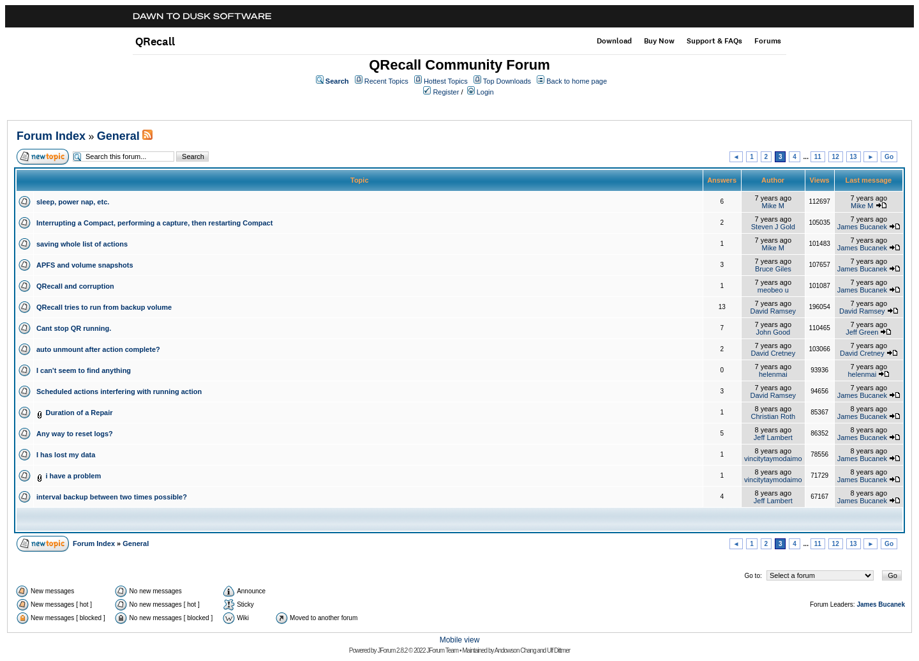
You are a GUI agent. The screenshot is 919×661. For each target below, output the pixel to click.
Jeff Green (862, 332)
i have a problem (73, 476)
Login (485, 92)
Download (614, 41)
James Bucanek (862, 227)
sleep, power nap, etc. (72, 202)
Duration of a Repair (78, 412)
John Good (773, 332)
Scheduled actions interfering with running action (119, 391)
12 (835, 156)
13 (853, 156)
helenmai (773, 374)
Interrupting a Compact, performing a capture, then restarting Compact (154, 223)
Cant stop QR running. (73, 328)
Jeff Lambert (773, 437)
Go (889, 156)
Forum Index (51, 136)
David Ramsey (773, 311)
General (118, 136)
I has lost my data (65, 455)
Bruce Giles (773, 269)
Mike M (773, 205)
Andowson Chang (515, 650)
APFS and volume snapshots (84, 265)
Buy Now (659, 41)
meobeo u (773, 290)
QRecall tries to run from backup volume (104, 307)
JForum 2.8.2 (392, 650)
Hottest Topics (446, 81)
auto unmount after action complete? (98, 349)
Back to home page (576, 81)
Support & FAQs (714, 41)
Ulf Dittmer (558, 650)
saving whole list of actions (82, 244)
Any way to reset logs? (74, 433)
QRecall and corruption (75, 286)
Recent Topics (386, 81)
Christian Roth (773, 416)
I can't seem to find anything (83, 370)
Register (446, 92)
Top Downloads (507, 81)
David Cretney (773, 353)
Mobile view (460, 639)
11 (817, 156)
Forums (767, 41)
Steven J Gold (773, 227)
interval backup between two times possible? (111, 497)
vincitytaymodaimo (773, 458)
